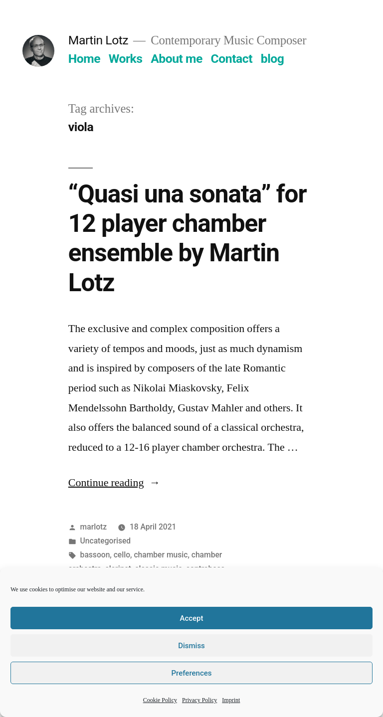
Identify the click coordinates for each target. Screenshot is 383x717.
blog (272, 58)
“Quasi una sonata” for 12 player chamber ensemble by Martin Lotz (187, 238)
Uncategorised (105, 540)
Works (126, 58)
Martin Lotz (98, 40)
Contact (231, 58)
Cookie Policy (160, 700)
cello (122, 554)
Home (84, 58)
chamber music (161, 554)
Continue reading (114, 483)
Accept (191, 618)
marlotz (93, 527)
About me (176, 58)
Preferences (191, 673)
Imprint (231, 700)
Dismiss (191, 645)
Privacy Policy (199, 700)
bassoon (95, 554)
